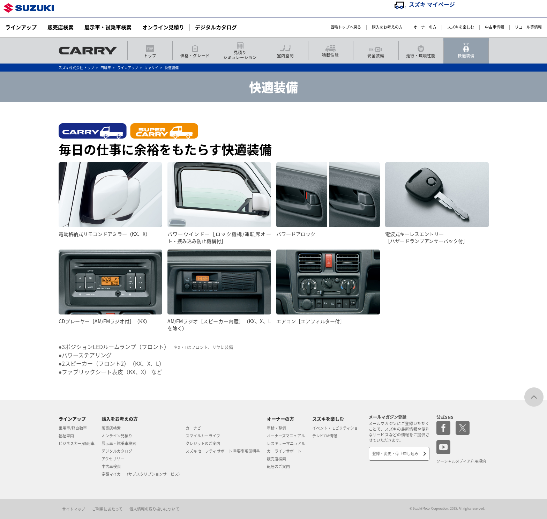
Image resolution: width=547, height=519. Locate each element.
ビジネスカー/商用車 (77, 443)
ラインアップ (21, 27)
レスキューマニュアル (286, 443)
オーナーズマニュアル (286, 436)
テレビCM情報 (324, 436)
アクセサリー (113, 459)
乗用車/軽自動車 (73, 428)
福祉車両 (66, 436)
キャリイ (151, 67)
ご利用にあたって (107, 509)
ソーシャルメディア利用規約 (461, 461)
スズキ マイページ (432, 4)
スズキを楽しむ (460, 27)
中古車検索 (111, 466)
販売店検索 (60, 27)
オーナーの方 (424, 27)
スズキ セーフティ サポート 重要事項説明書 (223, 451)
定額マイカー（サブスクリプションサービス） (142, 474)
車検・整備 (276, 428)
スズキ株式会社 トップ (76, 67)
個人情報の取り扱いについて (154, 509)
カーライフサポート (284, 451)
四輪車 (105, 67)
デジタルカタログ (216, 27)
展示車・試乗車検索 (108, 27)
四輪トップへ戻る (345, 27)
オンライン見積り (163, 27)
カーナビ (193, 428)
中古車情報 (494, 27)
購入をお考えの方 (387, 27)
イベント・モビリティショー (337, 428)
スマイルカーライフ (203, 436)
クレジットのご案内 (203, 443)
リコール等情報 (528, 27)
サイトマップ (73, 509)
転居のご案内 (278, 466)
